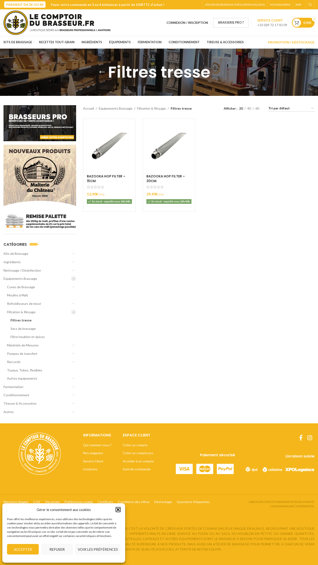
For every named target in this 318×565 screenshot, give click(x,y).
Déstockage (163, 502)
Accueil (88, 108)
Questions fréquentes (193, 502)
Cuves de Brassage (21, 287)
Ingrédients (12, 262)
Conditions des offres (134, 502)
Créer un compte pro (138, 453)
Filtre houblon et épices (28, 337)
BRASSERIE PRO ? (231, 22)
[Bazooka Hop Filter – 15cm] (109, 145)
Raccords (14, 362)
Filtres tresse (21, 320)
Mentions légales (16, 502)
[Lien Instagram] (309, 438)
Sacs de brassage (23, 329)
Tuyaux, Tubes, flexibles (24, 370)
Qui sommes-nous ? (97, 445)
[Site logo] (59, 22)
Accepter (23, 549)
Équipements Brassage (20, 279)
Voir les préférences (98, 549)
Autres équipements (22, 378)
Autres (9, 412)
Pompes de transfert (22, 354)
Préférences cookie (78, 502)
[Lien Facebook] (301, 438)
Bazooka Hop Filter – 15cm (106, 178)
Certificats (105, 502)
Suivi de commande (137, 469)
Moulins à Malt (17, 295)
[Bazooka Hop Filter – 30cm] (169, 145)
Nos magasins (93, 453)
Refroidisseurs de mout (24, 304)
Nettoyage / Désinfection (22, 270)
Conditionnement (16, 395)
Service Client (93, 461)
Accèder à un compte (138, 461)
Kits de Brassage (16, 254)
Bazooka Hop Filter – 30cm (165, 178)
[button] (118, 509)
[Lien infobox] (272, 23)
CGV (36, 502)
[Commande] (291, 108)
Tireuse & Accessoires (20, 403)
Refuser (57, 549)
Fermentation (13, 387)
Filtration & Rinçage (21, 312)
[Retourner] (102, 72)
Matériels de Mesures (23, 345)
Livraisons (90, 469)
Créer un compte (135, 445)
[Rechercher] (310, 4)
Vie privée (52, 502)
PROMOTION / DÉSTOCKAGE (291, 42)
